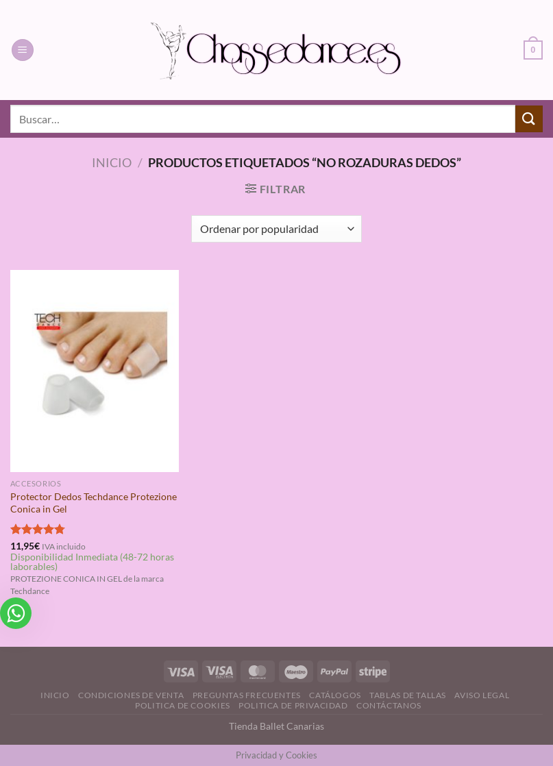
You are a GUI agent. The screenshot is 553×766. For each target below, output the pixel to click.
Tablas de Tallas (407, 695)
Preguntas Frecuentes (247, 695)
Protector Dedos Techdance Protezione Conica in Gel (93, 503)
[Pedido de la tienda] (276, 229)
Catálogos (335, 695)
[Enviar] (529, 119)
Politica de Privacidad (292, 705)
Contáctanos (388, 705)
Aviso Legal (481, 695)
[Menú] (23, 50)
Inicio (112, 162)
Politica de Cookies (182, 705)
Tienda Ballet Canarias (276, 726)
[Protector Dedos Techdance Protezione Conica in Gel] (94, 371)
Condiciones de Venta (131, 695)
